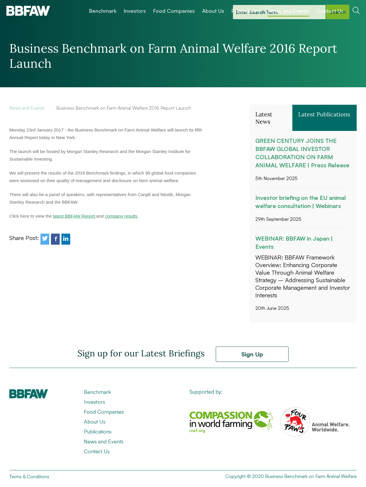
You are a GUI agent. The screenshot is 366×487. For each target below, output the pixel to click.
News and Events (288, 11)
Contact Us (330, 11)
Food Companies (174, 11)
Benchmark (102, 11)
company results (121, 216)
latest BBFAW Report (74, 216)
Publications (246, 11)
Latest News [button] (263, 118)
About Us (213, 11)
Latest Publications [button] (324, 114)
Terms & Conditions (29, 476)
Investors (135, 11)
